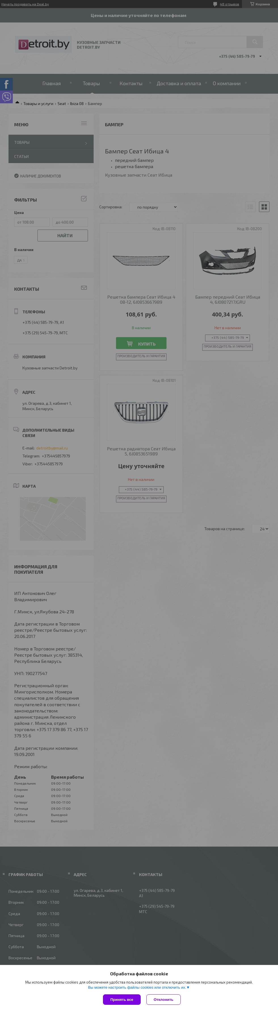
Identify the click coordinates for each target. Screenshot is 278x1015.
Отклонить (163, 999)
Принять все (121, 999)
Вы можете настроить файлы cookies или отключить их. (137, 987)
